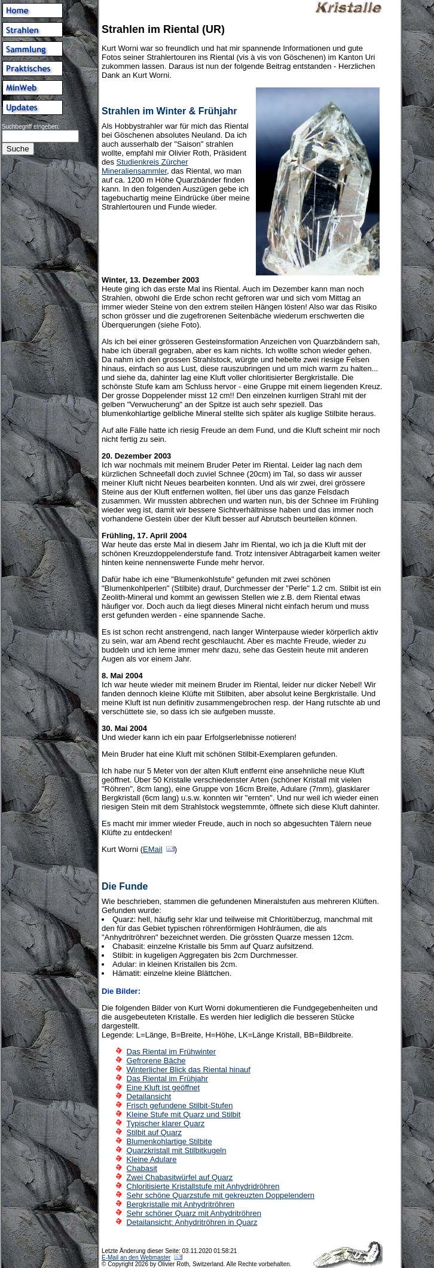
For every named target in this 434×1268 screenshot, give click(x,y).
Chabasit (142, 1168)
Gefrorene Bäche (156, 1060)
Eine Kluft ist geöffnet (163, 1087)
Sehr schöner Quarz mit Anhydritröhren (194, 1213)
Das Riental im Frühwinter (171, 1051)
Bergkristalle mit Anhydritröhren (181, 1204)
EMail (153, 849)
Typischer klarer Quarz (166, 1123)
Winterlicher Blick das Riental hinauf (188, 1069)
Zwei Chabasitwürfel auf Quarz (180, 1177)
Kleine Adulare (152, 1159)
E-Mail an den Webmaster (136, 1257)
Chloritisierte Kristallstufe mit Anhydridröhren (203, 1186)
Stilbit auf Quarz (154, 1132)
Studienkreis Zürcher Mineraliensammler (145, 166)
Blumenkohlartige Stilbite (169, 1141)
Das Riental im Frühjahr (168, 1078)
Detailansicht (149, 1096)
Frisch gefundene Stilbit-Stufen (180, 1105)
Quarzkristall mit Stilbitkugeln (177, 1150)
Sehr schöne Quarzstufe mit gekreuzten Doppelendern (220, 1195)
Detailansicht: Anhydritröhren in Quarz (192, 1222)
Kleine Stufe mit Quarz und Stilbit (184, 1114)
